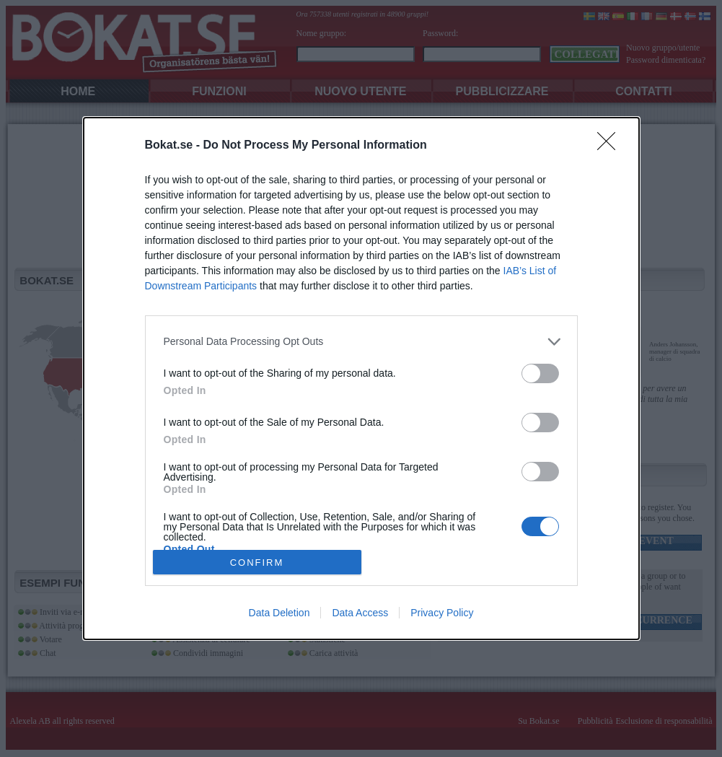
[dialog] (361, 379)
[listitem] (361, 341)
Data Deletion (279, 612)
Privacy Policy (441, 612)
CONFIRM (257, 561)
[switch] (540, 373)
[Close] (611, 145)
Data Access (360, 612)
